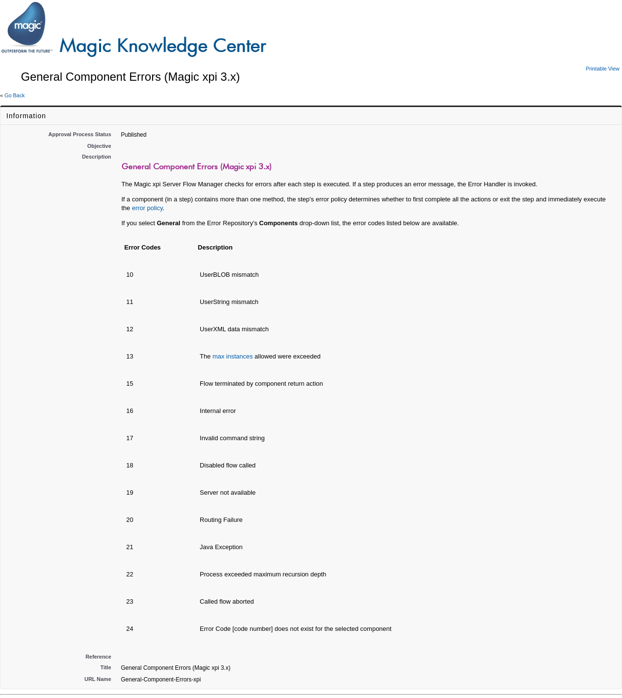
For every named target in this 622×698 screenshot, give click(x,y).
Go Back (14, 95)
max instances (232, 356)
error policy (147, 208)
